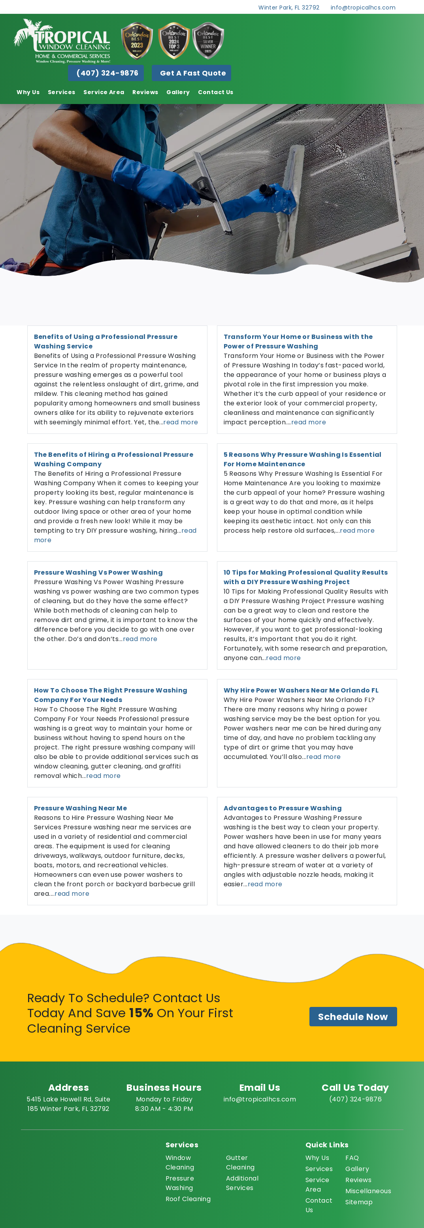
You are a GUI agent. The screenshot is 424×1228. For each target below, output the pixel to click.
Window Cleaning (180, 1162)
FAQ (352, 1157)
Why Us (28, 92)
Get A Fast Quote (193, 73)
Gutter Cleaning (240, 1162)
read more (180, 422)
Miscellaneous (368, 1191)
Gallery (178, 92)
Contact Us (216, 92)
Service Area (103, 92)
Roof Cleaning (188, 1198)
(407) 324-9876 (107, 73)
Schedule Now (353, 1016)
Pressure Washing (180, 1183)
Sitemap (359, 1202)
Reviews (145, 92)
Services (61, 92)
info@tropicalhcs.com (363, 7)
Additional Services (242, 1183)
